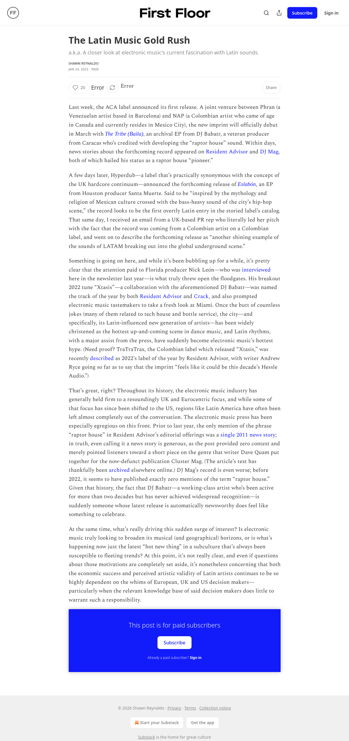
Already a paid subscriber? (174, 657)
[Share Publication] (279, 13)
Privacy (174, 708)
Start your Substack (156, 722)
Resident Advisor (227, 152)
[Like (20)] (79, 87)
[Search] (266, 13)
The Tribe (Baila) (124, 134)
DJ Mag (269, 152)
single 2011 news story (247, 435)
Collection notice (215, 708)
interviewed (256, 270)
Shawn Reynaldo (84, 63)
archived (119, 470)
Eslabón (247, 184)
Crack (201, 296)
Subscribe (302, 13)
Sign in (331, 13)
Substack (146, 737)
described (102, 358)
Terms (190, 708)
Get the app (202, 722)
